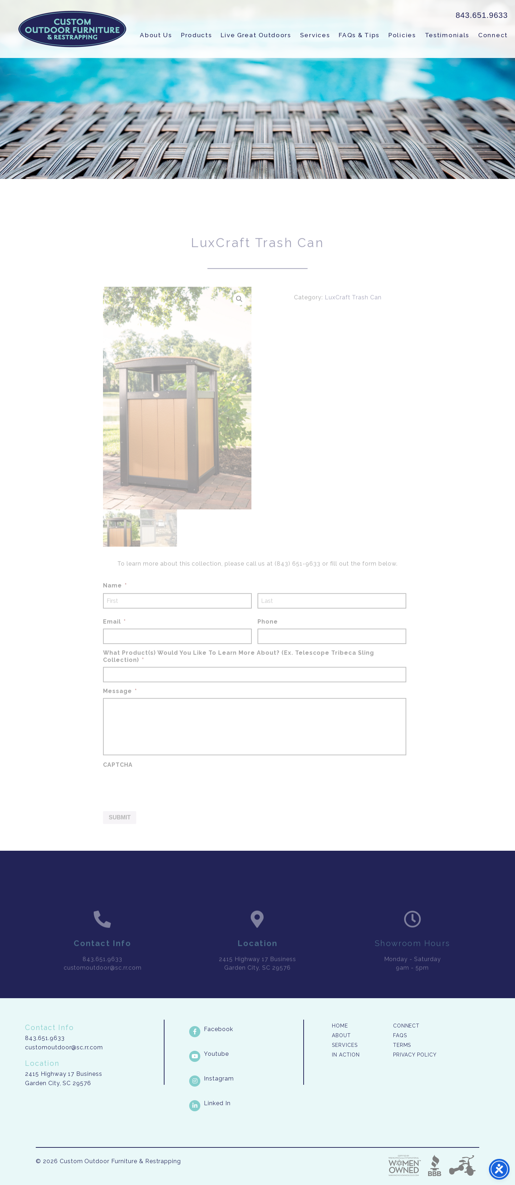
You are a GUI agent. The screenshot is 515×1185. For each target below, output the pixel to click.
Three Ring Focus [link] (462, 1165)
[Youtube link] (245, 1054)
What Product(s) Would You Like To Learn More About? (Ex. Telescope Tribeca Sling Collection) (238, 666)
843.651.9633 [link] (482, 15)
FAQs (400, 1035)
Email (114, 630)
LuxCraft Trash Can (353, 306)
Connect (493, 35)
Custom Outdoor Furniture (72, 29)
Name (115, 594)
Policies (402, 35)
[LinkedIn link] (245, 1103)
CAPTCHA (118, 774)
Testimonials (447, 35)
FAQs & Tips (359, 35)
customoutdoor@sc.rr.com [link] (103, 976)
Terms (402, 1045)
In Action (346, 1055)
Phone (268, 630)
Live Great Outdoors (256, 35)
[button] (239, 308)
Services (315, 35)
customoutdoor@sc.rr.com (64, 1047)
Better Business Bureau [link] (434, 1165)
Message (120, 700)
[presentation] (157, 795)
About (341, 1035)
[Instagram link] (245, 1078)
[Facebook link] (245, 1029)
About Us (156, 35)
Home (340, 1026)
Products (196, 35)
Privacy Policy (415, 1055)
